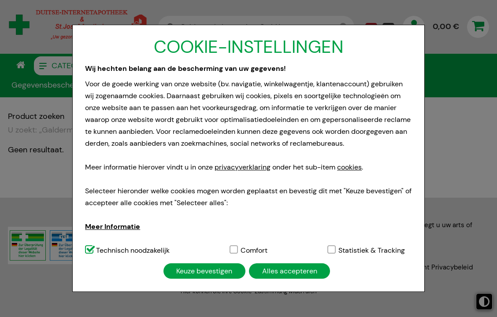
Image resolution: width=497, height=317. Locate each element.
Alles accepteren (289, 271)
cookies (349, 167)
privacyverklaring (243, 167)
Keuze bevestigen (204, 271)
